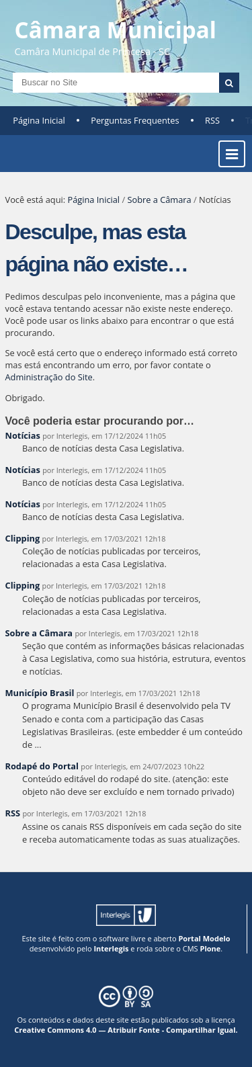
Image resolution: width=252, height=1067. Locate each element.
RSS (212, 120)
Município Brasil (40, 693)
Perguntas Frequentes (135, 120)
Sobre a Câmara (159, 200)
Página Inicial (39, 120)
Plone (210, 948)
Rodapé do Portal (42, 766)
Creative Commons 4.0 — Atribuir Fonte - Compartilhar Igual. (126, 1030)
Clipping (22, 538)
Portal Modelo (204, 938)
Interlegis (110, 948)
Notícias (22, 435)
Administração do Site (49, 377)
